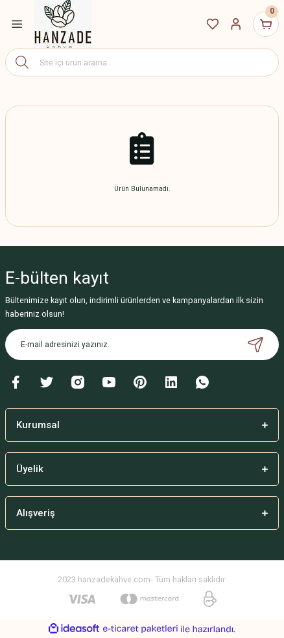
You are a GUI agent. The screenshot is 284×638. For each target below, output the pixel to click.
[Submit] (255, 344)
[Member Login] (236, 24)
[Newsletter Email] (142, 344)
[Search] (142, 62)
